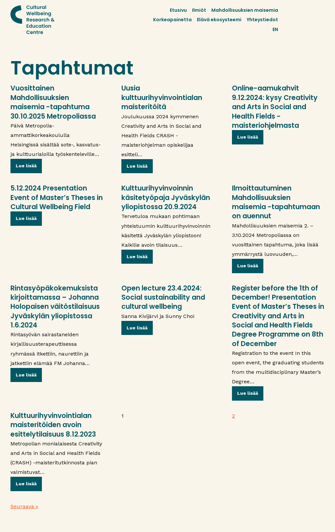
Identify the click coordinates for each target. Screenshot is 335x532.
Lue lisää (26, 165)
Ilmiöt (199, 10)
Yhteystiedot (262, 19)
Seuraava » (24, 506)
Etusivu (178, 10)
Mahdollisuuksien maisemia (244, 10)
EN (275, 29)
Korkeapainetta (172, 19)
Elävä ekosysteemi (219, 19)
